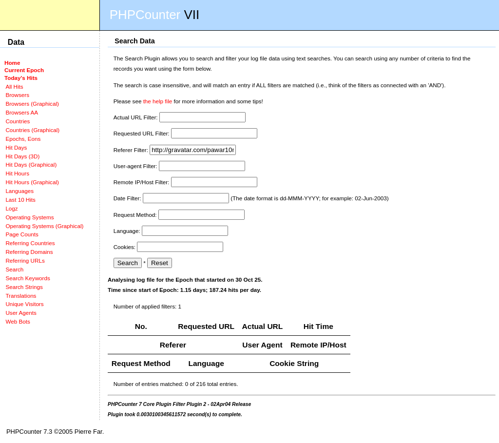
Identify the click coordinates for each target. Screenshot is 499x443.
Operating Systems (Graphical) (44, 226)
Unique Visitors (24, 304)
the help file (158, 101)
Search (14, 269)
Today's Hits (21, 78)
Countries (17, 121)
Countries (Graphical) (32, 130)
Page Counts (21, 234)
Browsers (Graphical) (31, 103)
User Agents (21, 312)
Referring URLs (24, 260)
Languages (19, 191)
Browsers (17, 95)
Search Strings (23, 287)
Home (12, 62)
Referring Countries (30, 243)
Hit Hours (17, 173)
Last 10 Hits (20, 199)
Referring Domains (29, 252)
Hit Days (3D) (22, 156)
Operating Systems (29, 217)
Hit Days (16, 147)
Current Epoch (24, 70)
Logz (11, 208)
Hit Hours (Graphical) (31, 182)
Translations (20, 295)
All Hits (14, 86)
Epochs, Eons (22, 138)
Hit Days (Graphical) (31, 164)
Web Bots (17, 321)
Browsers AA (21, 112)
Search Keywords (27, 278)
